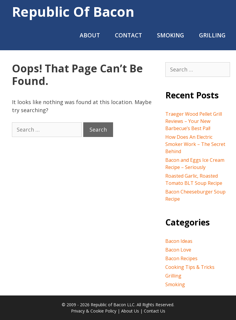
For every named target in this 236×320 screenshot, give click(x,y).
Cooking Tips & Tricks (190, 267)
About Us (130, 311)
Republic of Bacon (73, 11)
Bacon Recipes (181, 258)
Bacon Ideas (178, 241)
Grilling (212, 35)
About (90, 35)
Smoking (170, 35)
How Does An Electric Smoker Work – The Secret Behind (195, 144)
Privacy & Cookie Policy (93, 311)
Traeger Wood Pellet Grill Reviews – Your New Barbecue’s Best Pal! (193, 121)
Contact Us (154, 311)
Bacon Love (178, 249)
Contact (128, 35)
